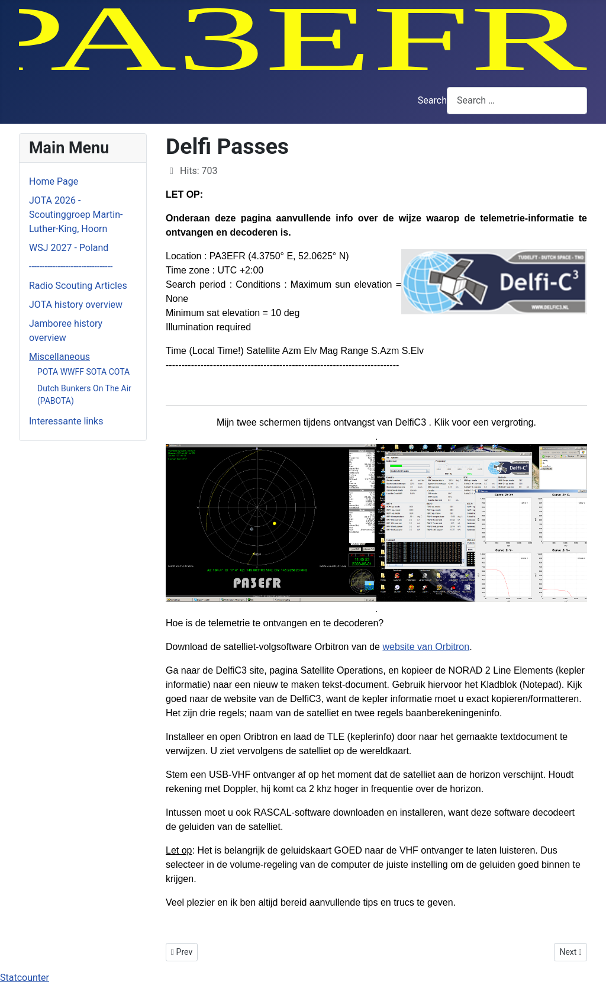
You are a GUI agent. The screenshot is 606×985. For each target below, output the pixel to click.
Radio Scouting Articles (78, 285)
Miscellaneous (59, 356)
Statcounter (24, 977)
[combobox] (517, 100)
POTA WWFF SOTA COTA (83, 371)
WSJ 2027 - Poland (68, 247)
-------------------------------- (71, 266)
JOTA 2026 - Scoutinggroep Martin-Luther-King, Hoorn (76, 214)
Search (432, 100)
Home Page (53, 181)
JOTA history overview (76, 304)
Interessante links (66, 421)
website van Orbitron (425, 647)
